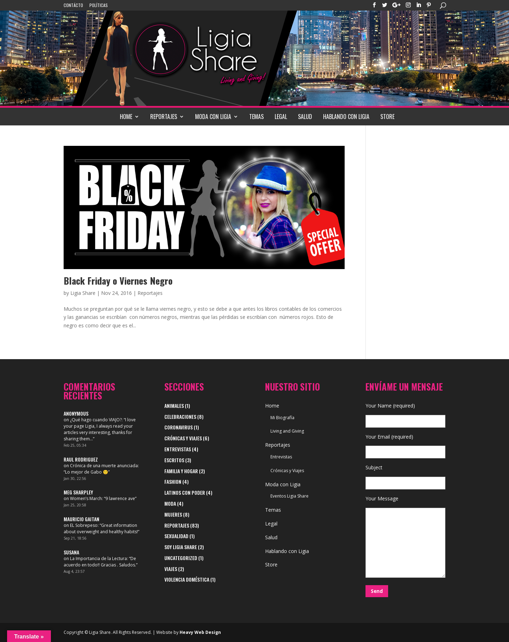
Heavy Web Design (200, 632)
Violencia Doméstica (186, 579)
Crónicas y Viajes (183, 438)
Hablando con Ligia (346, 116)
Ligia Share (82, 293)
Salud (305, 116)
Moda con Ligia (213, 116)
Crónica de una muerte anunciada (104, 466)
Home (126, 116)
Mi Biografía (282, 418)
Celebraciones (180, 416)
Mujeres (173, 514)
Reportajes (163, 116)
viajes (170, 568)
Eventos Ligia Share (289, 496)
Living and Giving (287, 431)
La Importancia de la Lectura (98, 558)
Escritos (174, 460)
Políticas (98, 5)
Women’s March (86, 498)
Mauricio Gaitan (81, 519)
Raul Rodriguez (81, 459)
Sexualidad (176, 536)
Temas (256, 116)
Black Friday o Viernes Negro (118, 280)
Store (387, 116)
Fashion (172, 481)
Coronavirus (178, 427)
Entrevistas (177, 449)
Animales (174, 405)
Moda (170, 503)
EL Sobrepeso (84, 525)
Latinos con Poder (184, 492)
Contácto (73, 5)
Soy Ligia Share (180, 547)
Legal (281, 116)
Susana (71, 552)
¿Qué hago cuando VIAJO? (96, 420)
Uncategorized (180, 557)
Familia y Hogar (181, 471)
